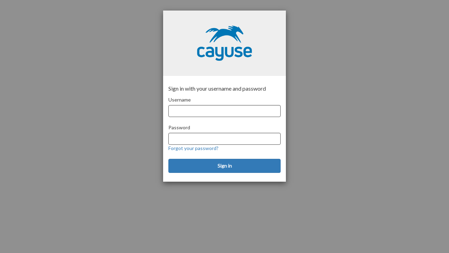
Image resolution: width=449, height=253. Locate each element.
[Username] (224, 111)
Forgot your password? (193, 148)
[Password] (224, 139)
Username (179, 100)
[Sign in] (224, 166)
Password (179, 127)
